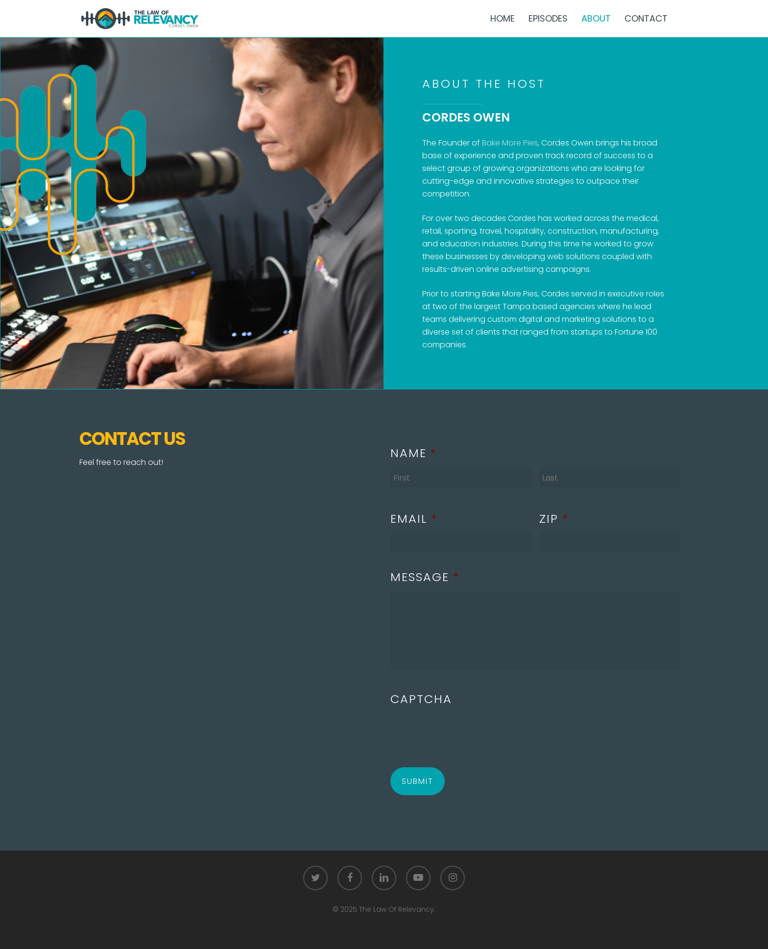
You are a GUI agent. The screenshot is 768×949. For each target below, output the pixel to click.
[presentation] (464, 732)
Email (413, 518)
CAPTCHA (421, 698)
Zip (554, 518)
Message (424, 576)
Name (413, 453)
